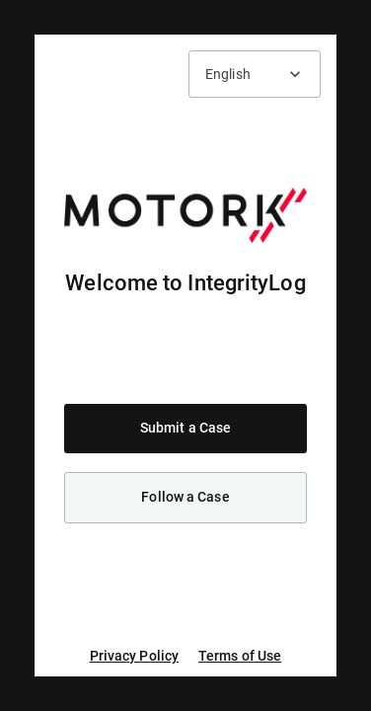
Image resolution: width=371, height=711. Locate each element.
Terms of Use (239, 656)
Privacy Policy (134, 656)
